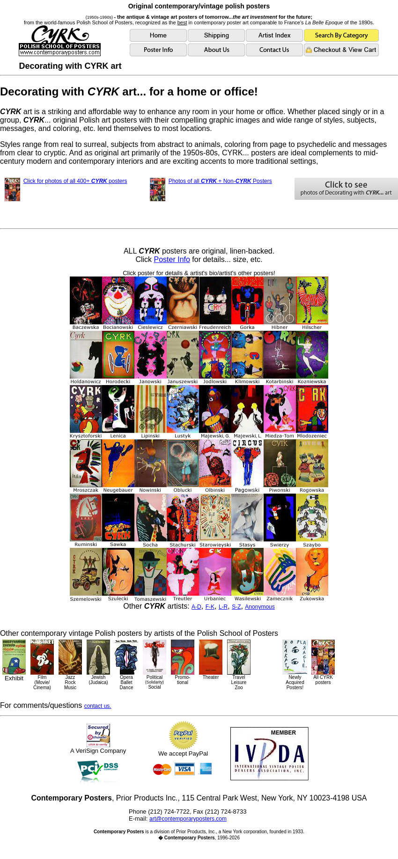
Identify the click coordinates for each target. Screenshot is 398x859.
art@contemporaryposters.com (188, 818)
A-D (196, 607)
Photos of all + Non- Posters (220, 181)
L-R (223, 607)
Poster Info (172, 259)
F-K (210, 607)
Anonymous (259, 607)
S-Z (236, 607)
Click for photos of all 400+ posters (75, 181)
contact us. (97, 706)
